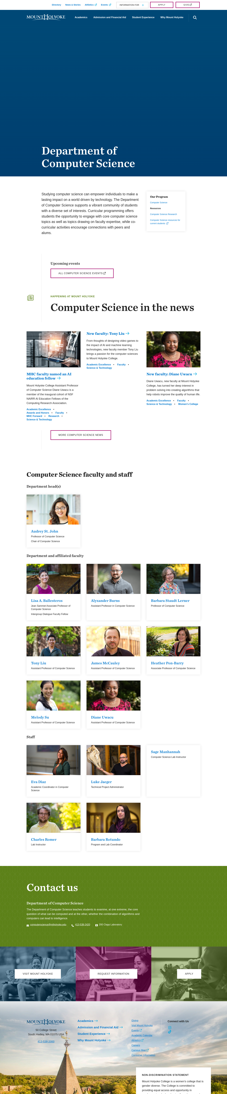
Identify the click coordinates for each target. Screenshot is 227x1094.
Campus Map (138, 1050)
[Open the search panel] (195, 18)
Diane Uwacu (102, 717)
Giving (134, 1020)
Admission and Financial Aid (109, 17)
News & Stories (73, 5)
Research (53, 416)
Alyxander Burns (105, 600)
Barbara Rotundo (105, 839)
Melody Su (40, 717)
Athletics (89, 5)
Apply (161, 5)
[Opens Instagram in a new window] (170, 1028)
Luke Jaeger (101, 781)
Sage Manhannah (165, 751)
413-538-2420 (82, 924)
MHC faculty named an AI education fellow (49, 376)
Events (104, 5)
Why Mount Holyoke (171, 17)
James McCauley (105, 663)
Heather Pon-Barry (167, 663)
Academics (81, 17)
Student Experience (143, 17)
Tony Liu (38, 663)
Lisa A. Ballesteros (47, 600)
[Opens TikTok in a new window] (170, 1032)
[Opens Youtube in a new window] (190, 1028)
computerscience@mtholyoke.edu (48, 924)
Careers (135, 1045)
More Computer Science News (80, 435)
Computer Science (158, 202)
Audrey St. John (44, 531)
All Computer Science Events (80, 273)
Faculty (59, 413)
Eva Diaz (38, 781)
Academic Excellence (39, 409)
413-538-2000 (46, 1041)
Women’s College (188, 404)
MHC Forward (34, 416)
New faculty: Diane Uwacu (169, 374)
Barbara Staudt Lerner (170, 600)
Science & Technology (39, 419)
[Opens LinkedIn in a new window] (183, 1028)
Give (186, 5)
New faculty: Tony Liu (105, 333)
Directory (56, 5)
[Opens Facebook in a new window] (176, 1028)
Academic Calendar (141, 1035)
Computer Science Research (163, 214)
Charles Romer (44, 839)
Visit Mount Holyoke (142, 1025)
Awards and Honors (38, 413)
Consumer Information (143, 1055)
